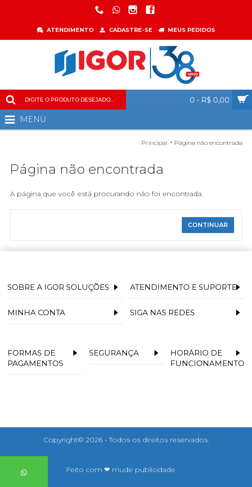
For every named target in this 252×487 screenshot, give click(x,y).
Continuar (208, 225)
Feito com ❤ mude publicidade (120, 469)
